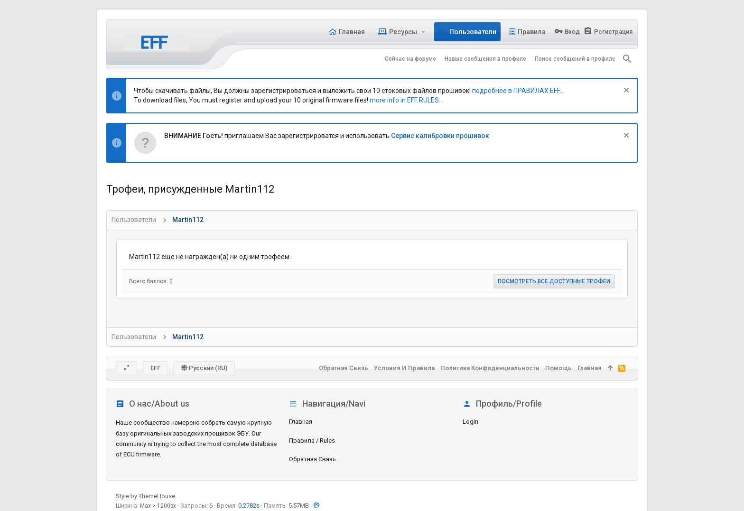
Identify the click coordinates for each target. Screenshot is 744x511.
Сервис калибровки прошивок (440, 135)
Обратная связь (312, 459)
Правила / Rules (312, 440)
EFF (155, 368)
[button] (423, 32)
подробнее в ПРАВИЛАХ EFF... (518, 90)
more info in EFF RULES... (406, 100)
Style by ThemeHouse (145, 496)
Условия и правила (404, 368)
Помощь (558, 368)
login (470, 421)
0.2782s (249, 505)
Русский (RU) (204, 368)
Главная (300, 421)
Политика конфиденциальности (489, 368)
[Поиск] (627, 58)
